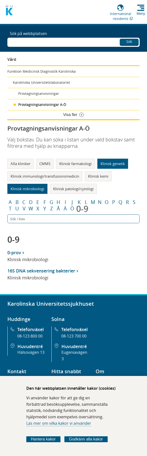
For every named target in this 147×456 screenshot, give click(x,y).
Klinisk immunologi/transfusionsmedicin (45, 176)
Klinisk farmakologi (75, 163)
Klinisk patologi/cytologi (73, 188)
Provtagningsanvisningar (38, 93)
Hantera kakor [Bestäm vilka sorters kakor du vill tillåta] (43, 439)
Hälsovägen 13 (30, 352)
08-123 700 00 (74, 336)
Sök (129, 41)
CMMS (44, 163)
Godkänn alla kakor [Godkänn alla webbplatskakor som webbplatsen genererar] (86, 439)
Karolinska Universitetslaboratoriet (41, 82)
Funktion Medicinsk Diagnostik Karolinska (41, 71)
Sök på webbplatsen (28, 33)
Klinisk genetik (113, 163)
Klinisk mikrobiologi (27, 188)
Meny (141, 14)
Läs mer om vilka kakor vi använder (58, 423)
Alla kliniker (20, 163)
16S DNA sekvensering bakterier (41, 271)
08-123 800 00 (30, 336)
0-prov (14, 252)
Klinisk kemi (98, 176)
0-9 (82, 209)
